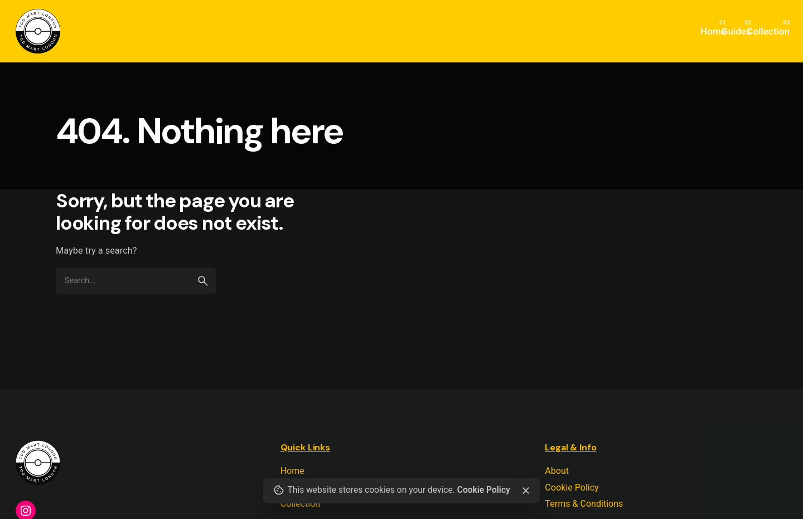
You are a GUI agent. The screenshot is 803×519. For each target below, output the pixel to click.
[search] (203, 281)
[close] (525, 490)
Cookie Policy (483, 490)
